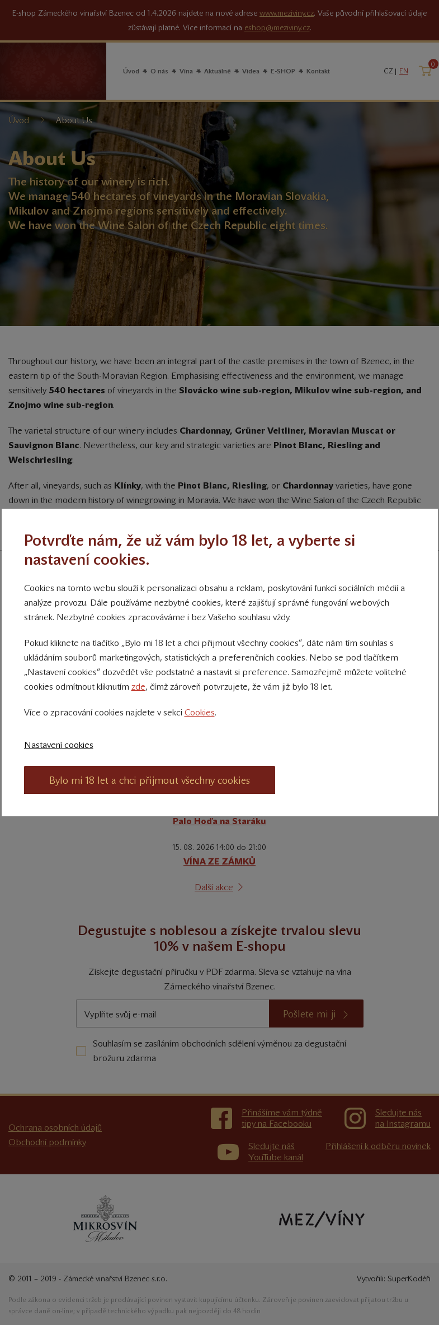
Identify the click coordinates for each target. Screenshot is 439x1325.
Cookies (200, 712)
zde (138, 686)
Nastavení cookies (58, 745)
